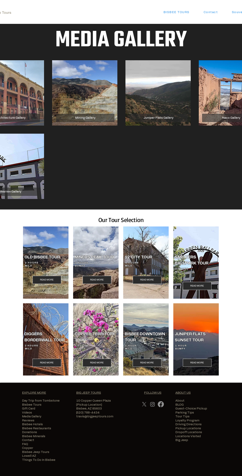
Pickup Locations (188, 428)
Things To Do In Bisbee (38, 459)
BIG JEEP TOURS (88, 392)
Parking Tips (184, 412)
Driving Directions (188, 424)
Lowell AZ (29, 455)
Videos (27, 412)
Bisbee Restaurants (36, 428)
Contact (28, 440)
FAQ (25, 444)
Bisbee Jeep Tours (36, 452)
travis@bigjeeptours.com (94, 416)
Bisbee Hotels (32, 424)
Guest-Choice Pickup (191, 408)
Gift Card (28, 408)
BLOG (179, 404)
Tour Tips (182, 416)
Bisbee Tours (31, 404)
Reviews (28, 420)
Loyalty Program (187, 420)
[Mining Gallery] (85, 118)
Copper (27, 448)
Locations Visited (188, 436)
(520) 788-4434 (88, 412)
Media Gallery (31, 416)
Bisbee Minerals (33, 436)
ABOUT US (183, 392)
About (179, 400)
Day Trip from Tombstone (41, 400)
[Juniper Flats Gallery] (158, 118)
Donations (29, 432)
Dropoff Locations (188, 432)
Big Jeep (183, 440)
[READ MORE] (47, 280)
